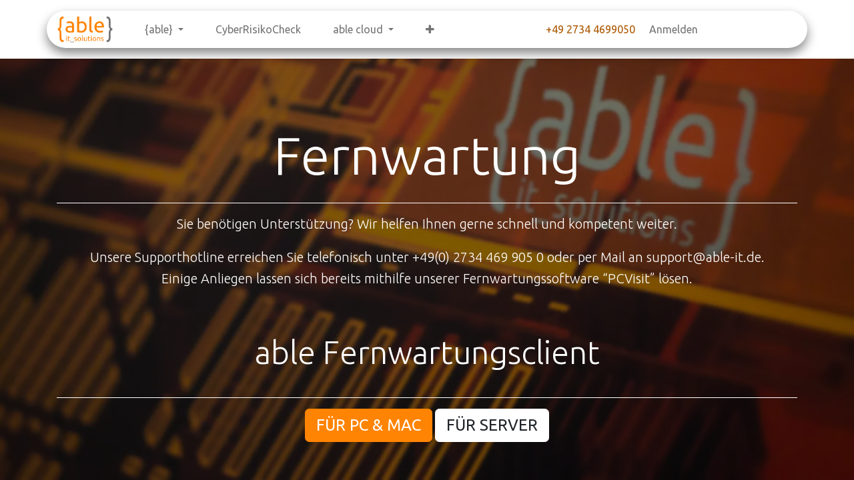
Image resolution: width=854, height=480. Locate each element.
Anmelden (673, 29)
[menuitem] (164, 29)
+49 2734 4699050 (590, 29)
